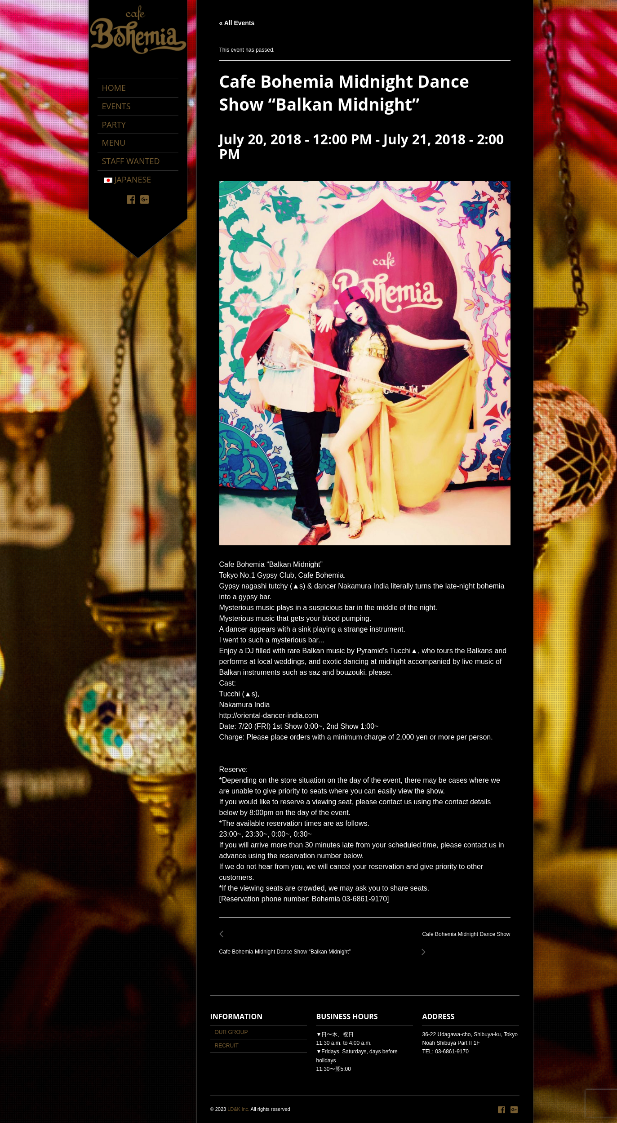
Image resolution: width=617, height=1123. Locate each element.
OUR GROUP (231, 1032)
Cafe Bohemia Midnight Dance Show (463, 939)
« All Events (237, 23)
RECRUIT (227, 1046)
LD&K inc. (238, 1109)
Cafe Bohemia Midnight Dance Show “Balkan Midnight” (287, 946)
